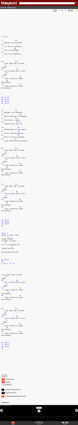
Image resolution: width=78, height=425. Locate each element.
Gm (8, 238)
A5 (5, 66)
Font (62, 10)
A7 (20, 123)
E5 (2, 115)
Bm (16, 42)
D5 (2, 62)
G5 (2, 78)
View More (39, 410)
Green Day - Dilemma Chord (8, 7)
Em (2, 45)
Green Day (5, 37)
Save (55, 10)
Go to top (4, 376)
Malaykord (9, 3)
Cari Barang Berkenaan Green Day (15, 398)
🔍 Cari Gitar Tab (6, 385)
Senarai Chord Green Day (12, 391)
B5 (16, 62)
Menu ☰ (70, 10)
